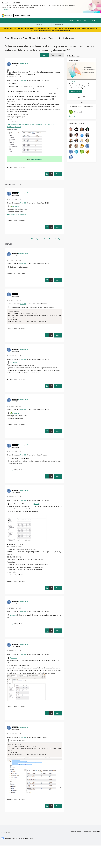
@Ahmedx (15, 206)
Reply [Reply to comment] (57, 227)
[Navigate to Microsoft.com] (7, 15)
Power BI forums (12, 38)
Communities (59, 15)
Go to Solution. (37, 159)
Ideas (50, 15)
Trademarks (96, 833)
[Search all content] (75, 25)
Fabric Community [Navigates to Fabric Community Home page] (22, 15)
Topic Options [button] (56, 55)
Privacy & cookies (76, 833)
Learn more (5, 9)
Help (85, 20)
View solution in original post (16, 214)
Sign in (78, 20)
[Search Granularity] (43, 25)
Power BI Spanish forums (34, 38)
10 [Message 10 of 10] (13, 273)
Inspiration (43, 15)
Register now (65, 30)
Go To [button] (91, 20)
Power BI (23, 80)
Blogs (68, 15)
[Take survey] (75, 91)
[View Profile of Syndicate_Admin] (23, 63)
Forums (34, 15)
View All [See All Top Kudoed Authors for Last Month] (72, 116)
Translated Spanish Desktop (61, 38)
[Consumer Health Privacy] (26, 839)
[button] (44, 55)
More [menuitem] (75, 15)
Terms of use (87, 833)
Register (71, 20)
